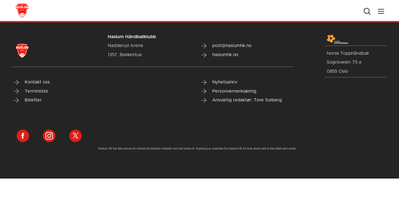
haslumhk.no (219, 55)
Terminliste (31, 91)
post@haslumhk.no (226, 45)
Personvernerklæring (228, 91)
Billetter (28, 100)
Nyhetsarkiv (219, 82)
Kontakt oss (32, 82)
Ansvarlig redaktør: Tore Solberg (241, 100)
